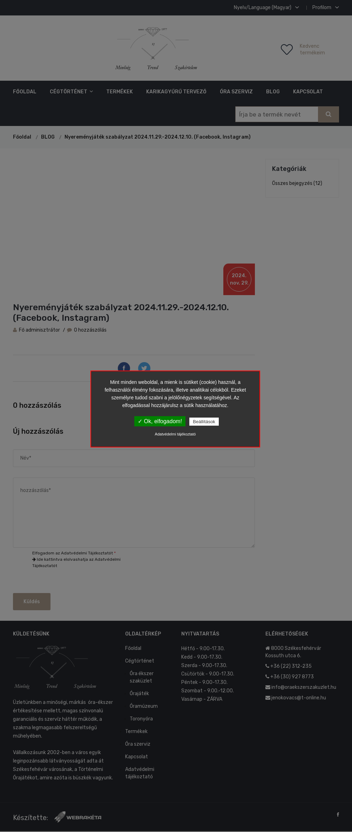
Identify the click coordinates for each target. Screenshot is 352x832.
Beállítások (204, 421)
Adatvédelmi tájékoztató (175, 434)
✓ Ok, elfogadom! (160, 421)
